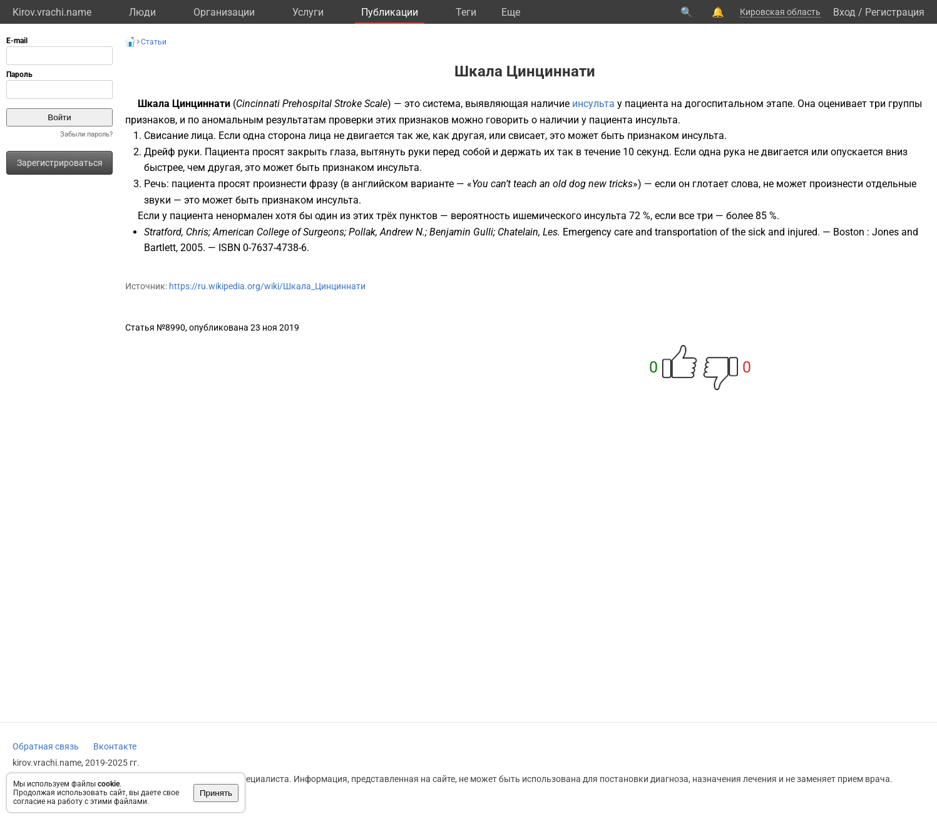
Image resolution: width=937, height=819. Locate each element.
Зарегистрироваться (60, 163)
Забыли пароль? (86, 134)
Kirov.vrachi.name (52, 12)
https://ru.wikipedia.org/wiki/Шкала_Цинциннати (267, 286)
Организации (224, 12)
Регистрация (894, 12)
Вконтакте (114, 746)
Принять (216, 793)
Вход (844, 12)
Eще (510, 12)
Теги (466, 12)
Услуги (308, 12)
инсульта (593, 104)
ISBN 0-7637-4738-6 (262, 248)
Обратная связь (46, 746)
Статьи (153, 42)
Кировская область (780, 12)
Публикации (389, 12)
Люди (142, 12)
